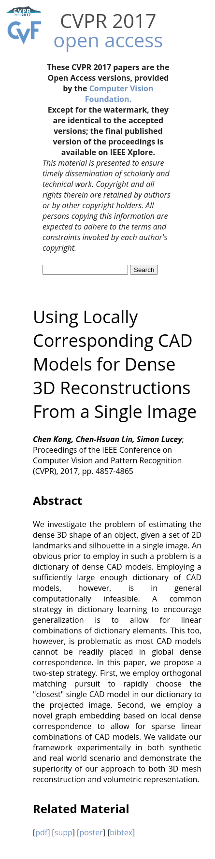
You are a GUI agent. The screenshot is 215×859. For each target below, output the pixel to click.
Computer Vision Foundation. (119, 93)
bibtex (121, 832)
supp (63, 832)
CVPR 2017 (108, 20)
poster (90, 832)
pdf (41, 832)
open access (108, 40)
